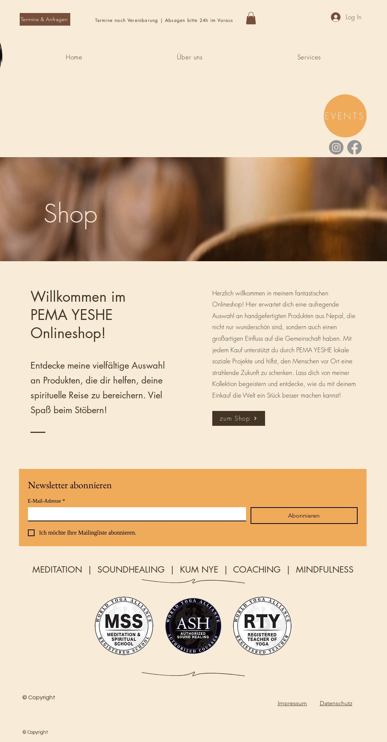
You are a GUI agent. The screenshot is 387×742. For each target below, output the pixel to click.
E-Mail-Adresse (46, 501)
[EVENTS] (345, 115)
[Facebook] (354, 147)
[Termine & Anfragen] (45, 19)
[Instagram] (336, 147)
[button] (251, 18)
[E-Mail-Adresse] (135, 514)
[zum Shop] (238, 418)
